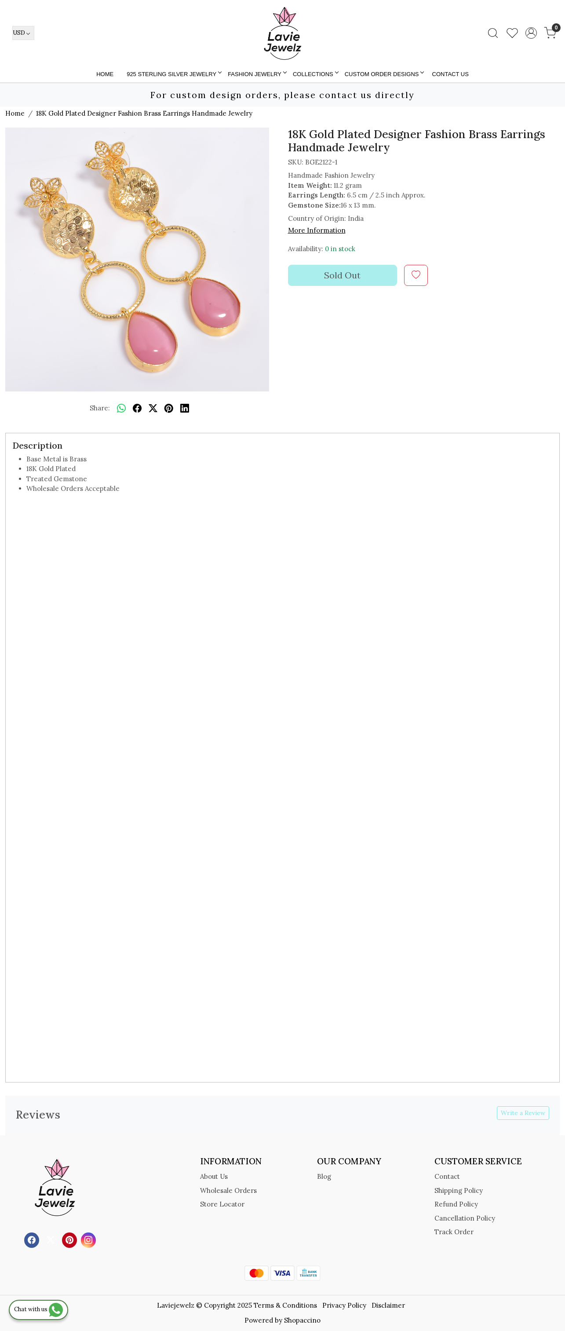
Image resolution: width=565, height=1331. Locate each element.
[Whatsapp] (121, 409)
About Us (214, 1176)
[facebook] (137, 409)
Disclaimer (388, 1305)
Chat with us (38, 1309)
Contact (447, 1176)
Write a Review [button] (523, 1113)
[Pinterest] (70, 1239)
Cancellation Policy (464, 1218)
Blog (324, 1176)
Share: (100, 408)
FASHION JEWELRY (257, 74)
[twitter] (153, 409)
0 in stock (340, 249)
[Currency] (23, 33)
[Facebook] (32, 1239)
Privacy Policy (344, 1305)
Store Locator (222, 1204)
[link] (493, 33)
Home (104, 74)
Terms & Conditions (285, 1305)
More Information (317, 230)
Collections (315, 74)
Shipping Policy (458, 1190)
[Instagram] (89, 1239)
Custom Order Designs (384, 74)
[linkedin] (185, 409)
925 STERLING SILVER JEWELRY (174, 74)
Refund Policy (456, 1204)
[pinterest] (169, 409)
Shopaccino (302, 1320)
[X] (51, 1239)
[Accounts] (531, 33)
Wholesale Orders (228, 1190)
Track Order (454, 1232)
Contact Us (450, 74)
